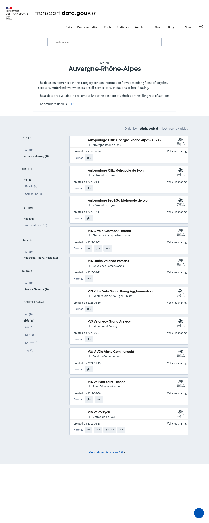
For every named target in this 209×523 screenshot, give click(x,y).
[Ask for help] (199, 513)
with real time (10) (36, 225)
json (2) (29, 334)
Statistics (123, 27)
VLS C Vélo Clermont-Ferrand (109, 231)
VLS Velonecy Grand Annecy (109, 321)
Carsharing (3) (33, 194)
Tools (107, 27)
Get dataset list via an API (106, 452)
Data (69, 27)
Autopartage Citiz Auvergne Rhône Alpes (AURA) (124, 140)
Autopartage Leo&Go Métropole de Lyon (118, 200)
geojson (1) (31, 342)
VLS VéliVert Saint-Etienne (107, 382)
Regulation (141, 27)
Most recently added (174, 128)
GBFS (71, 104)
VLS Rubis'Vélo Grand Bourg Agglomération (120, 291)
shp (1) (29, 350)
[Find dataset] (104, 42)
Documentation (88, 27)
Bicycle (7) (31, 186)
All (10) (29, 150)
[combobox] (104, 42)
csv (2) (29, 327)
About (158, 27)
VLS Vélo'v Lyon (99, 412)
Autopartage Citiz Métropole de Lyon (116, 170)
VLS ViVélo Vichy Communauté (111, 351)
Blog (171, 27)
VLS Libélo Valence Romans (108, 261)
